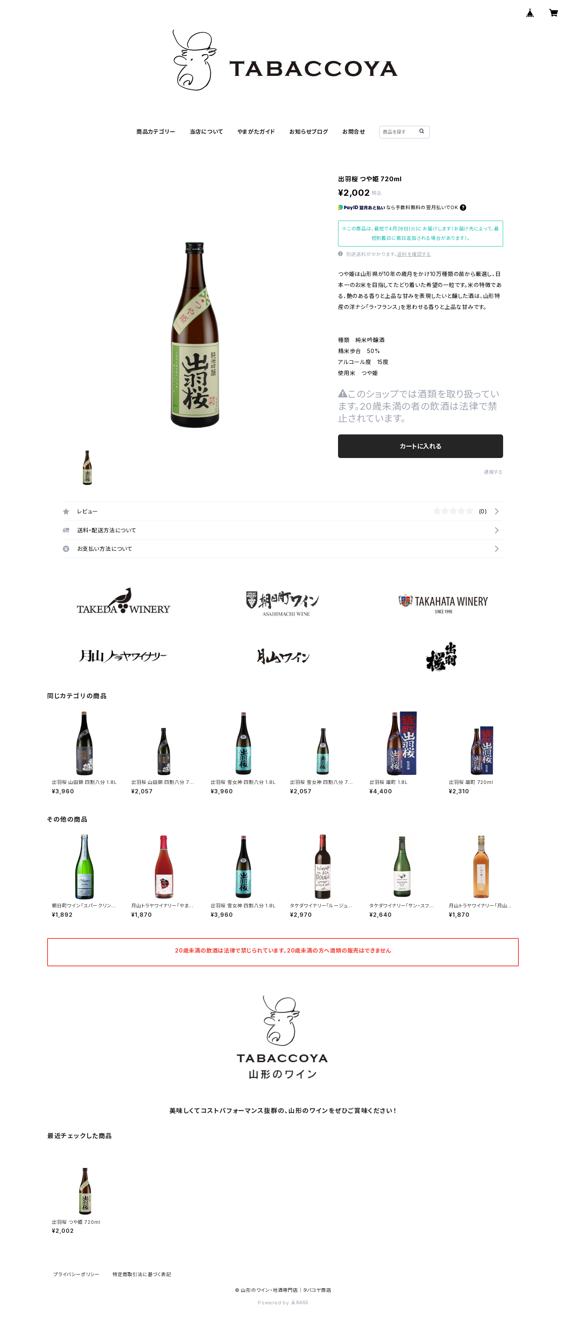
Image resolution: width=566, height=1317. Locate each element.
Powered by (283, 1303)
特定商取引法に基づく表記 (141, 1274)
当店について (206, 131)
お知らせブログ (308, 131)
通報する (493, 472)
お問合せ (353, 131)
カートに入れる (420, 446)
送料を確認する (414, 254)
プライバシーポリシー (76, 1274)
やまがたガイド (256, 131)
